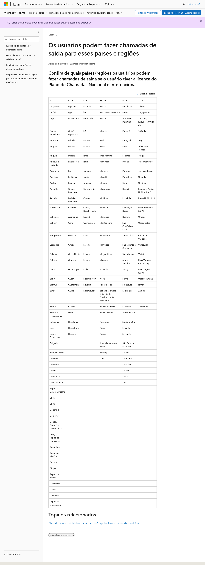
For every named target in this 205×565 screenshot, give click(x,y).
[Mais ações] (154, 34)
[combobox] (21, 38)
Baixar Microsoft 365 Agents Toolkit (181, 12)
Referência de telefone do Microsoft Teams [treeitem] (18, 47)
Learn (51, 34)
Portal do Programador (148, 12)
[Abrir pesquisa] (184, 4)
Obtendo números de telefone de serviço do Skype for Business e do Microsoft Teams (94, 523)
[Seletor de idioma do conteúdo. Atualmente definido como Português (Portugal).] (17, 559)
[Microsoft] (6, 4)
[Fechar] (38, 32)
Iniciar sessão (194, 4)
